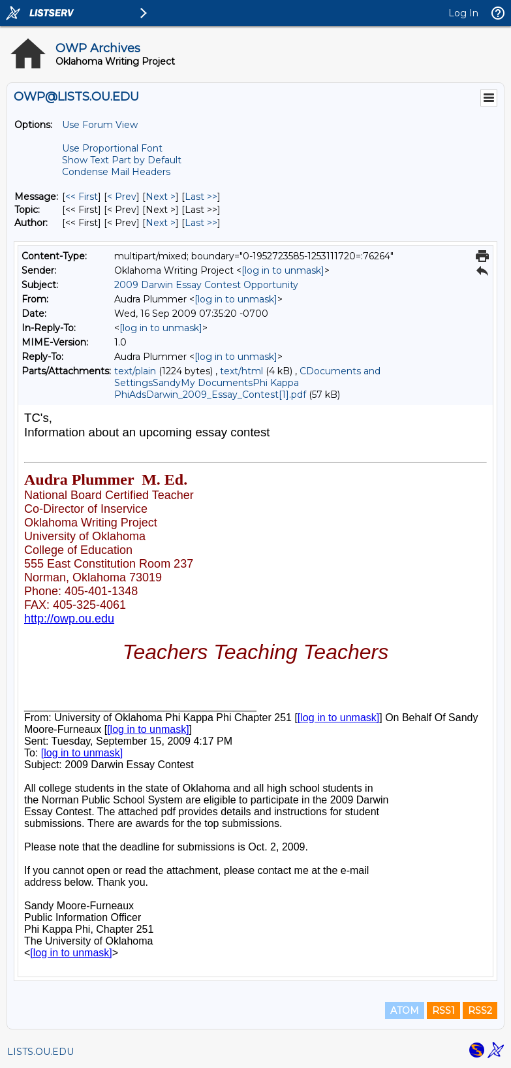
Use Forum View (100, 125)
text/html (241, 371)
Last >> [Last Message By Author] (201, 223)
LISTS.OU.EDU (40, 1052)
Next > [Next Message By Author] (161, 223)
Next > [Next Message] (161, 196)
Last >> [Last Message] (201, 196)
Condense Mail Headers (116, 172)
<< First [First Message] (81, 196)
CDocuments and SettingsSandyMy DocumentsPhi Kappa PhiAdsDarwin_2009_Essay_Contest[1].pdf (247, 382)
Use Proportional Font (112, 148)
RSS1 (443, 1010)
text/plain (135, 371)
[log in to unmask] (282, 270)
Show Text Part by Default (121, 160)
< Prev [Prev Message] (121, 196)
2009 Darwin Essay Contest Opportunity (206, 285)
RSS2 (480, 1010)
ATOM (404, 1010)
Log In (463, 13)
